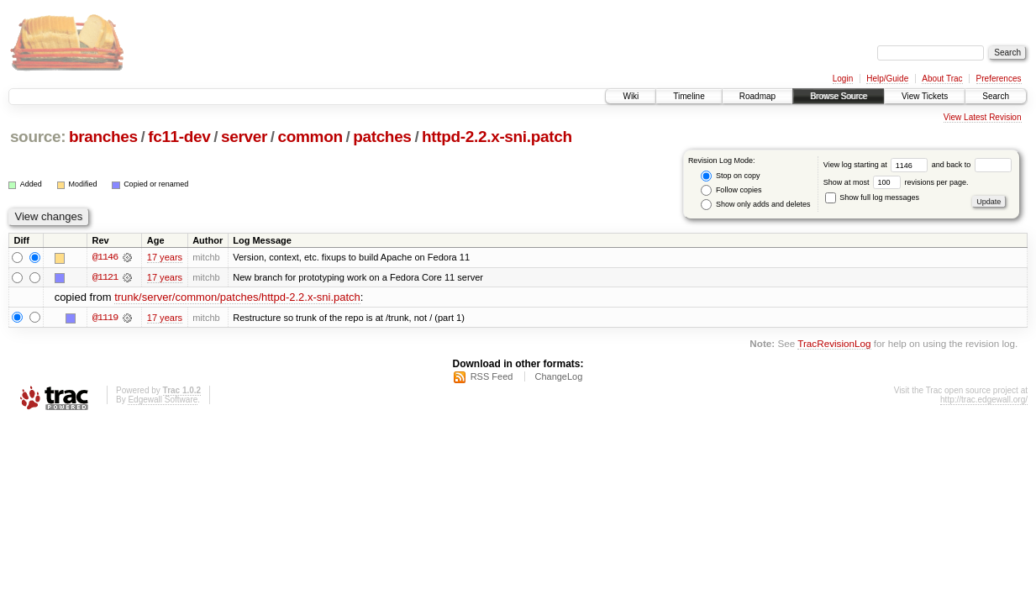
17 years (164, 257)
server (244, 136)
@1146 (105, 257)
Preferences (999, 78)
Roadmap (757, 96)
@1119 (105, 317)
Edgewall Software (162, 400)
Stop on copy (730, 176)
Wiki (631, 96)
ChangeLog (558, 377)
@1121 (105, 277)
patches (382, 136)
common (310, 136)
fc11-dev (179, 136)
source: (38, 136)
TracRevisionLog (833, 343)
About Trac (942, 78)
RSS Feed (492, 377)
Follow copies (731, 190)
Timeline (688, 96)
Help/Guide (887, 78)
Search (995, 96)
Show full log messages (872, 197)
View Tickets (925, 96)
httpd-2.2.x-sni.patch (497, 136)
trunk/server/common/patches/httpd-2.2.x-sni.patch (237, 298)
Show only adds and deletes (755, 204)
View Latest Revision (983, 117)
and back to (972, 164)
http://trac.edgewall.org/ (984, 400)
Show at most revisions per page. (896, 182)
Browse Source (838, 96)
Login (843, 78)
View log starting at (877, 164)
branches (103, 136)
